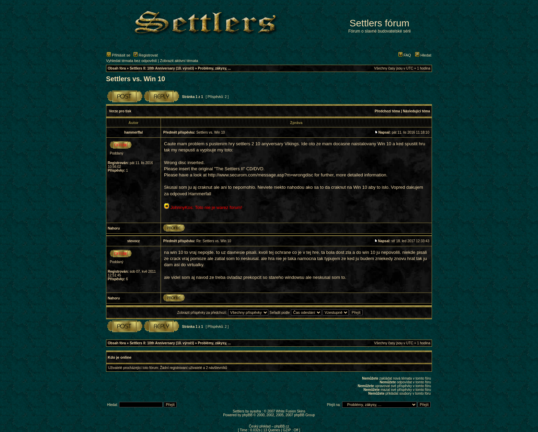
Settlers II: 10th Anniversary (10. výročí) (162, 68)
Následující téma (416, 111)
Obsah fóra (117, 68)
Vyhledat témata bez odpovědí (131, 61)
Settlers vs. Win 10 (135, 79)
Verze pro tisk (120, 111)
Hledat (423, 55)
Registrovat (145, 55)
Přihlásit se (118, 55)
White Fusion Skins (290, 411)
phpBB (247, 415)
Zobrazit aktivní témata (179, 61)
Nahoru (114, 228)
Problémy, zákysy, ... (214, 68)
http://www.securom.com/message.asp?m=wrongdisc (260, 174)
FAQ (404, 55)
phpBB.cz (281, 426)
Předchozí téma (387, 111)
